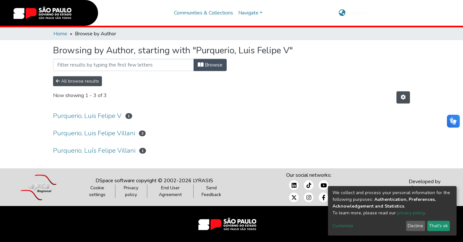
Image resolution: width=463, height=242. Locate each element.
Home (60, 33)
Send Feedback (211, 191)
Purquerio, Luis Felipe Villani (94, 133)
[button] (342, 13)
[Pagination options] (403, 97)
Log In (355, 12)
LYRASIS (203, 180)
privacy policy (410, 213)
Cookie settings (97, 191)
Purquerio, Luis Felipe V (87, 116)
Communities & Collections (203, 12)
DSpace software (115, 180)
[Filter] (123, 65)
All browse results (77, 81)
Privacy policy (131, 191)
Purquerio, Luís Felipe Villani (94, 150)
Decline (415, 226)
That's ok (438, 226)
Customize (342, 226)
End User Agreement (170, 191)
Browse (210, 64)
